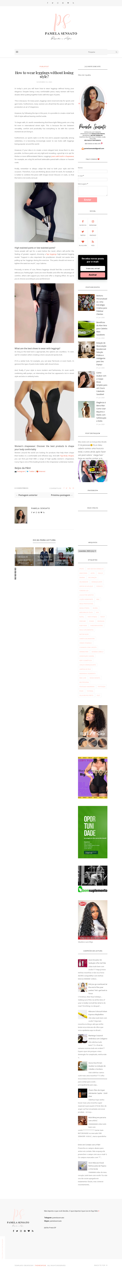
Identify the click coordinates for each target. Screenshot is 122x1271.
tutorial (90, 691)
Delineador (83, 582)
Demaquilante (97, 582)
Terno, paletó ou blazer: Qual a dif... (45, 560)
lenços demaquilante (87, 665)
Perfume (82, 621)
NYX (97, 612)
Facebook (82, 222)
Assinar (93, 275)
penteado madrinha (87, 687)
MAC (97, 599)
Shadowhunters (96, 625)
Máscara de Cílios (86, 612)
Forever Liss (83, 591)
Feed (93, 243)
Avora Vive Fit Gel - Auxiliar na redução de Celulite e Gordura (97, 1066)
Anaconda (83, 573)
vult (98, 695)
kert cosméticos (85, 660)
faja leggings (51, 254)
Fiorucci (99, 586)
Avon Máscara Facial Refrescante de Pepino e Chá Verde (97, 1166)
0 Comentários (21, 488)
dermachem (83, 652)
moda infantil (95, 678)
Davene (82, 577)
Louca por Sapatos (86, 595)
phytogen (101, 687)
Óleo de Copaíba (84, 75)
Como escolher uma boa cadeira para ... (64, 560)
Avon (93, 573)
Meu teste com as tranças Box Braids (92, 442)
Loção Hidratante (86, 599)
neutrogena (84, 682)
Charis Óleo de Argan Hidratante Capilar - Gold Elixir (97, 1093)
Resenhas (100, 621)
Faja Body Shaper (67, 456)
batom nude (84, 634)
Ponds (91, 621)
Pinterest (41, 471)
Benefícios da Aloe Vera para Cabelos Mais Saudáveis (101, 328)
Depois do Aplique (86, 586)
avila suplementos (86, 630)
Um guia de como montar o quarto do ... (25, 560)
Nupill (81, 617)
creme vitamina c (85, 643)
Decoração (92, 577)
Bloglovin (83, 243)
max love (82, 678)
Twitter (32, 471)
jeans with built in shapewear (62, 156)
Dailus (100, 573)
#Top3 (81, 569)
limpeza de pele (85, 669)
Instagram (21, 471)
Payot (102, 617)
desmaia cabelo (97, 652)
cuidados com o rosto (88, 647)
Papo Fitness (92, 617)
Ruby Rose (83, 625)
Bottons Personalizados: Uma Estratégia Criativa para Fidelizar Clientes (101, 304)
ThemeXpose (40, 1265)
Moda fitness (84, 608)
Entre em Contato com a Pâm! (89, 1145)
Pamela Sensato (40, 508)
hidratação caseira (86, 656)
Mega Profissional (86, 604)
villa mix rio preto (86, 695)
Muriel (95, 608)
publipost (44, 66)
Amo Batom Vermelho (95, 569)
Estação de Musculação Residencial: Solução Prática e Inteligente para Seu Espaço (101, 354)
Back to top (100, 1265)
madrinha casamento (87, 673)
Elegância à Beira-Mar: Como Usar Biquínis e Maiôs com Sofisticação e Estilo (101, 411)
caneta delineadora (87, 639)
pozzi (81, 691)
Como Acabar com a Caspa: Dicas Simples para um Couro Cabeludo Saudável (101, 383)
